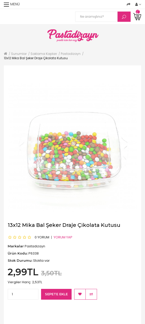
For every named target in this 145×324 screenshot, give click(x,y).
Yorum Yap (63, 237)
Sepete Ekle (56, 294)
